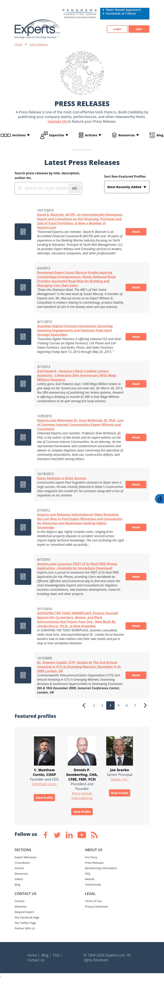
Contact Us (57, 121)
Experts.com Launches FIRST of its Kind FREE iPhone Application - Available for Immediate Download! (77, 574)
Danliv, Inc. (119, 787)
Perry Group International (82, 804)
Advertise (21, 916)
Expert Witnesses (26, 867)
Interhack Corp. (44, 792)
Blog (17, 894)
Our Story (91, 867)
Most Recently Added (124, 187)
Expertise (56, 135)
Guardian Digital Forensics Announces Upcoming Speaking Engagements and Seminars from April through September (75, 338)
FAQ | (57, 965)
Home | (33, 965)
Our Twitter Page (25, 933)
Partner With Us (25, 938)
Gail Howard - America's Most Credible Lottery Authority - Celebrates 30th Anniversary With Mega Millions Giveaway (76, 383)
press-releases (38, 44)
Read (134, 234)
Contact (19, 911)
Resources (126, 135)
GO (74, 188)
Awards (89, 889)
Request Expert (24, 922)
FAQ (87, 884)
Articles (91, 135)
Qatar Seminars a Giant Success (61, 487)
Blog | (46, 965)
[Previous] (84, 714)
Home (18, 44)
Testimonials (93, 894)
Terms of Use (93, 911)
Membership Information (101, 878)
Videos (19, 889)
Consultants (22, 873)
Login (110, 29)
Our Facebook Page (27, 927)
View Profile (44, 807)
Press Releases (94, 873)
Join (137, 29)
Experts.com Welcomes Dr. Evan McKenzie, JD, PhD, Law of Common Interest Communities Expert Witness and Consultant (76, 433)
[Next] (145, 714)
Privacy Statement (96, 916)
